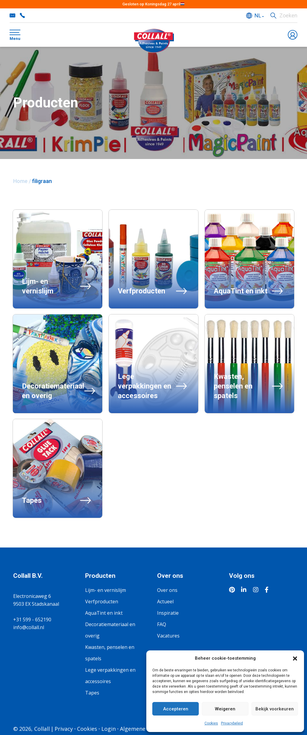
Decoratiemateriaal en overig (110, 630)
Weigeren (225, 709)
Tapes (92, 692)
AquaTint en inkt (104, 613)
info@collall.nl (13, 15)
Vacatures (168, 635)
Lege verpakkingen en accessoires (110, 676)
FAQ (161, 624)
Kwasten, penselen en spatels (109, 653)
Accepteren (175, 709)
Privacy (64, 728)
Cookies (211, 723)
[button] (295, 658)
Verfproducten (101, 601)
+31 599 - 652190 (22, 15)
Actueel (165, 601)
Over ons (167, 590)
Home (20, 181)
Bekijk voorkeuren (274, 709)
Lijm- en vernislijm (105, 590)
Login (108, 728)
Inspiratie (168, 613)
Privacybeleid (232, 723)
